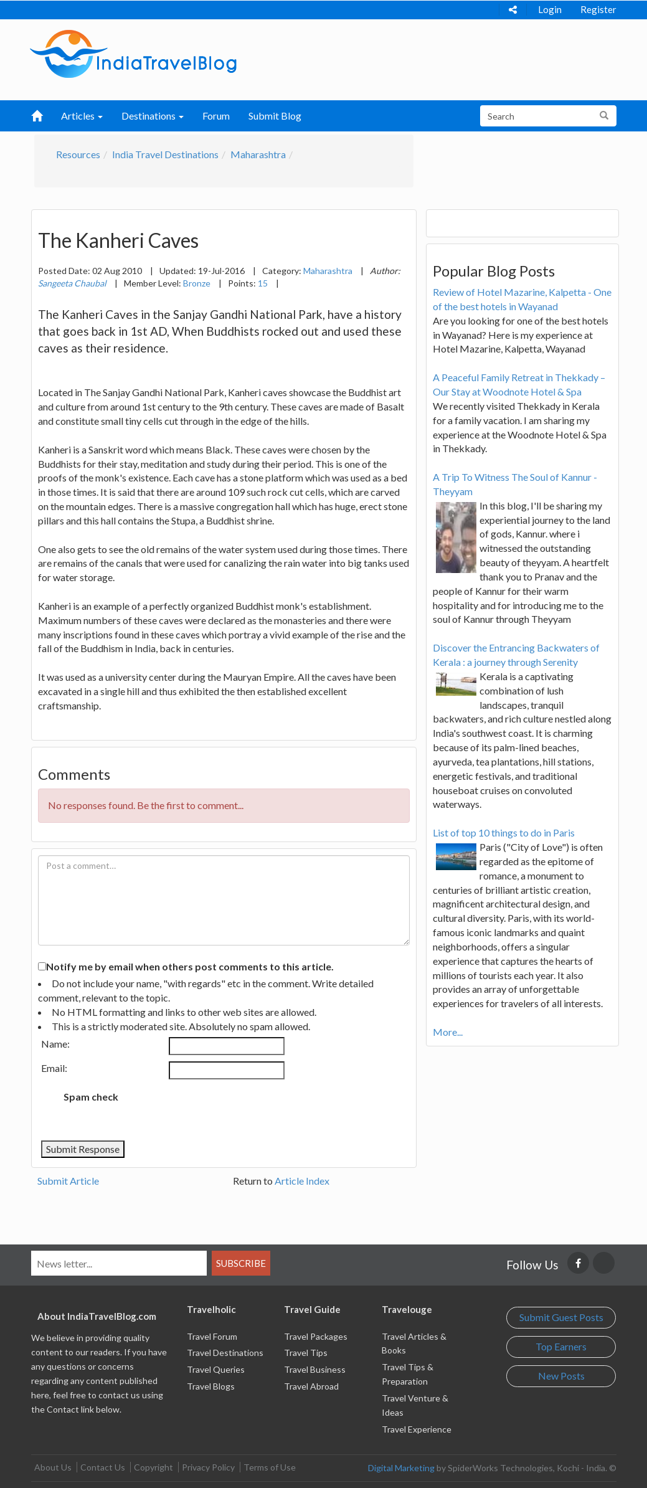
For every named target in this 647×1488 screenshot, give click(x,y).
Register (598, 9)
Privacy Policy (208, 1467)
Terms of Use (269, 1467)
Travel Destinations (225, 1352)
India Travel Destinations (165, 154)
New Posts (561, 1375)
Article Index (302, 1181)
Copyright (153, 1467)
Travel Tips (306, 1352)
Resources (78, 154)
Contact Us (102, 1467)
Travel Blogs (211, 1386)
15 (263, 283)
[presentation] (231, 1110)
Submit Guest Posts (561, 1317)
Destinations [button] (152, 115)
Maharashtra (258, 154)
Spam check (91, 1096)
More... (448, 1032)
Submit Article (68, 1181)
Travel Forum (212, 1336)
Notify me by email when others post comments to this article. (190, 966)
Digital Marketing (401, 1467)
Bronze (196, 283)
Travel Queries (216, 1369)
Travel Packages (315, 1336)
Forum (216, 115)
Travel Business (315, 1369)
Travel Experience (416, 1429)
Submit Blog (274, 115)
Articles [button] (82, 115)
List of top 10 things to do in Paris (504, 832)
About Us (53, 1467)
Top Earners (561, 1346)
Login (550, 9)
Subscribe (241, 1263)
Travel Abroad (311, 1386)
